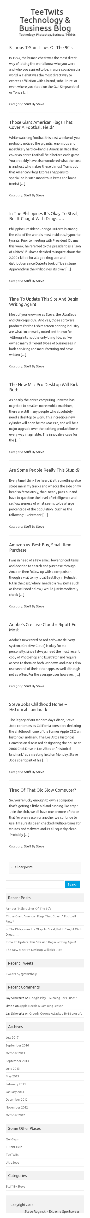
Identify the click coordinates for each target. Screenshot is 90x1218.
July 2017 (12, 1037)
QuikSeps (12, 1139)
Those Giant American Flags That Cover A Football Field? (40, 125)
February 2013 (16, 1084)
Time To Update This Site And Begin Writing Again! (41, 942)
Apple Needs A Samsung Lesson (41, 1005)
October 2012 (15, 1115)
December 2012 (17, 1099)
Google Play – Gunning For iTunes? (53, 998)
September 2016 (17, 1045)
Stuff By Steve (34, 104)
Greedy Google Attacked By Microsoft (55, 1013)
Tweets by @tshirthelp (21, 974)
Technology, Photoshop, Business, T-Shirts (47, 34)
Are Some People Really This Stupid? (44, 470)
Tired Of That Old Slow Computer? (42, 790)
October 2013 (15, 1053)
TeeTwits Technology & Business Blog (45, 19)
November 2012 (17, 1107)
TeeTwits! (12, 1154)
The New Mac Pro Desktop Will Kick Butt (34, 949)
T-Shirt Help (14, 1147)
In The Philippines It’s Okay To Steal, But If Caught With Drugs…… (43, 216)
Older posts (22, 867)
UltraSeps (12, 1162)
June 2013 (13, 1068)
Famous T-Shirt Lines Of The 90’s (40, 47)
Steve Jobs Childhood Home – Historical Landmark (38, 707)
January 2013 (15, 1091)
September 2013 (17, 1061)
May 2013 (12, 1076)
